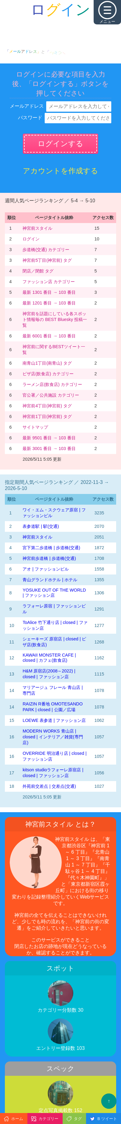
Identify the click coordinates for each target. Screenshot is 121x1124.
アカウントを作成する (60, 171)
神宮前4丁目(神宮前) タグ (47, 405)
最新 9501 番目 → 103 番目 (48, 437)
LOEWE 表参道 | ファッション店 (54, 720)
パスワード (30, 117)
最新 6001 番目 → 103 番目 (48, 335)
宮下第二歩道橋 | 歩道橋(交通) (51, 547)
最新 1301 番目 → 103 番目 (48, 292)
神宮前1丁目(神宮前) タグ (47, 416)
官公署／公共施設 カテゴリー (50, 395)
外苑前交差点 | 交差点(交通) (49, 786)
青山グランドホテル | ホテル (49, 579)
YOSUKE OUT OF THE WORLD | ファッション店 (54, 593)
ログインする (60, 143)
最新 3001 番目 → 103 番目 (48, 448)
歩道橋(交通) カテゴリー (45, 249)
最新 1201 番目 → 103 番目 (48, 303)
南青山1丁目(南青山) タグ (47, 363)
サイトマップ (35, 427)
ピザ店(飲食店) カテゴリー (48, 373)
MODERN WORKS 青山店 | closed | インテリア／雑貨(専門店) (52, 737)
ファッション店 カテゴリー (48, 281)
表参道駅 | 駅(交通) (40, 526)
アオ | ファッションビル (45, 569)
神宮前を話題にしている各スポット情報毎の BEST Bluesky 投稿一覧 (54, 319)
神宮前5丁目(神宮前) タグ (47, 260)
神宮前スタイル (37, 228)
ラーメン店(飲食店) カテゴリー (52, 384)
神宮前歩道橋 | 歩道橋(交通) (49, 558)
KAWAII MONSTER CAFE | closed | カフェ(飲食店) (49, 658)
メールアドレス (27, 106)
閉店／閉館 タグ (38, 270)
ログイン (31, 238)
